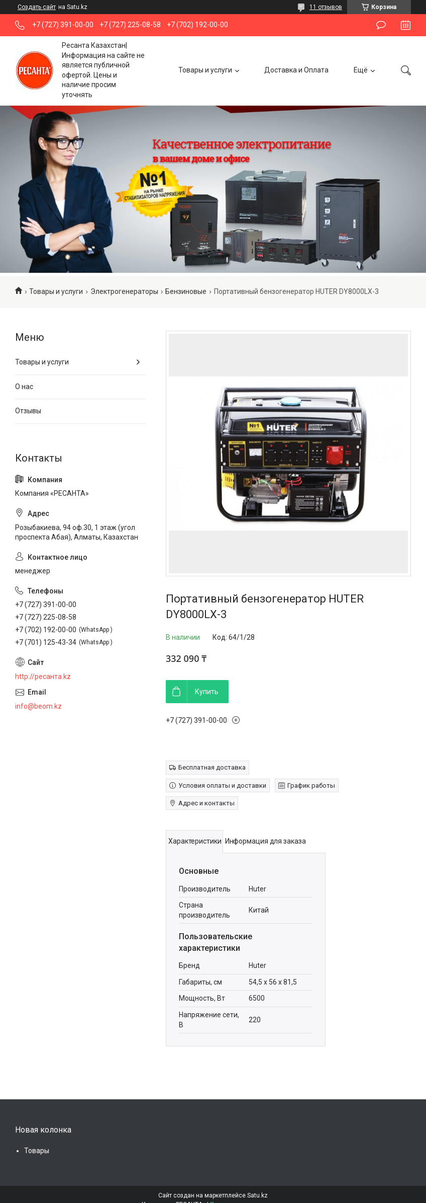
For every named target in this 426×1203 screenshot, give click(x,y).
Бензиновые (185, 291)
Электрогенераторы (124, 291)
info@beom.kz (38, 706)
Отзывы (28, 411)
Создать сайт (37, 7)
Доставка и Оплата (296, 70)
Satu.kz (257, 1195)
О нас (24, 387)
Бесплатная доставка (212, 767)
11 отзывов (325, 7)
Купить (207, 692)
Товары (36, 1151)
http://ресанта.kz (43, 676)
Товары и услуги (205, 70)
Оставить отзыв (381, 25)
